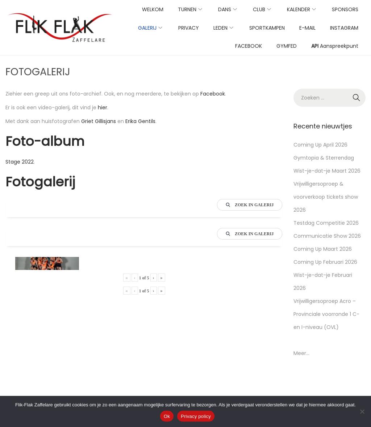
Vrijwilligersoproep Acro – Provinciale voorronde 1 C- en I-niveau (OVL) (326, 314)
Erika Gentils (140, 121)
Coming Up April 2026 (320, 144)
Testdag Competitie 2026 (326, 223)
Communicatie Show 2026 (327, 236)
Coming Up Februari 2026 (325, 262)
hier (102, 107)
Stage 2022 (19, 161)
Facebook (212, 93)
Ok (167, 416)
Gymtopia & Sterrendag (323, 157)
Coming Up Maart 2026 (322, 249)
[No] (362, 411)
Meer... (301, 353)
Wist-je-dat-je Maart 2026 (326, 170)
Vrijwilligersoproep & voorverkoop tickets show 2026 (325, 197)
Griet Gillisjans (98, 121)
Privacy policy (196, 416)
